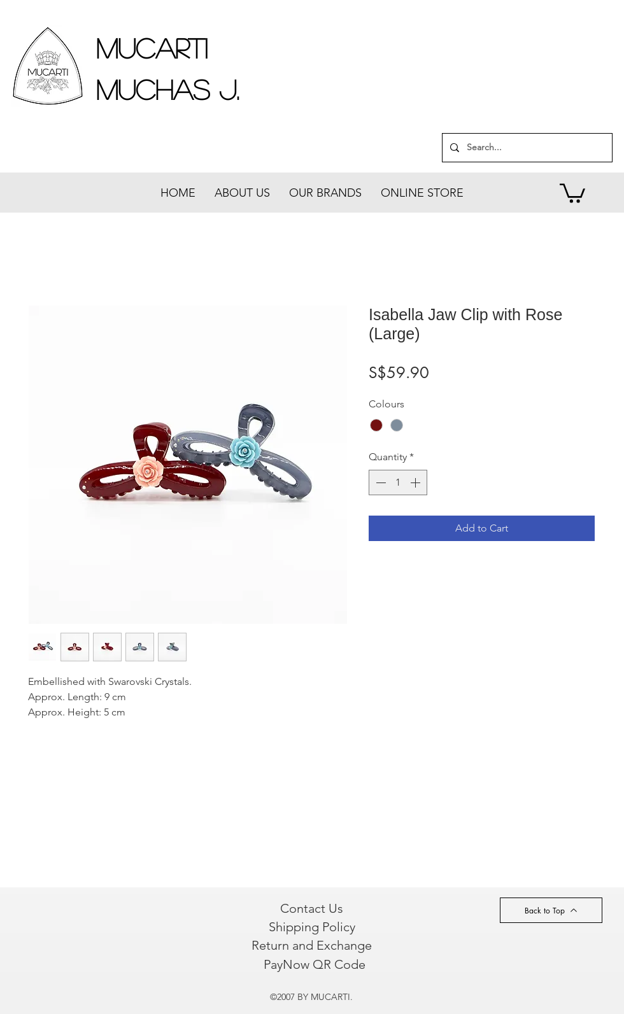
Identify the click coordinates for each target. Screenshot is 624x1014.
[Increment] (416, 482)
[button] (572, 192)
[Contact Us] (311, 908)
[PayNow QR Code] (314, 964)
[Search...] (526, 148)
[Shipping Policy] (311, 927)
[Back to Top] (551, 910)
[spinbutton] (398, 482)
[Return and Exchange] (311, 945)
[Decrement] (379, 482)
